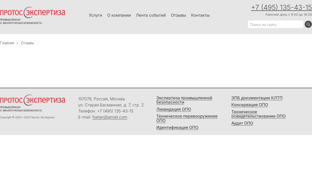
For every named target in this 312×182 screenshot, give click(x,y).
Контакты (200, 15)
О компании (119, 15)
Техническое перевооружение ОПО (187, 118)
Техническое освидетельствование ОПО (258, 114)
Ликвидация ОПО (173, 109)
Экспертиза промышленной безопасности (184, 100)
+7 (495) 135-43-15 (281, 7)
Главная (7, 43)
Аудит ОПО (242, 123)
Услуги (95, 15)
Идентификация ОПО (177, 127)
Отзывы (178, 15)
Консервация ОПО (249, 105)
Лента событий (151, 15)
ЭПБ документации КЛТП (257, 98)
